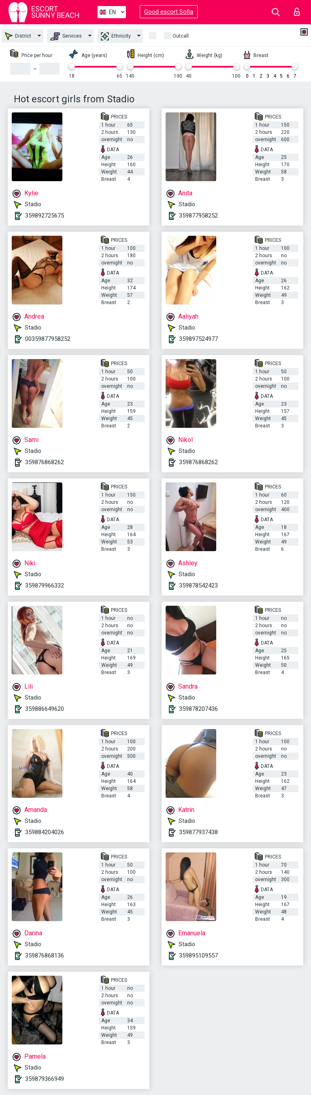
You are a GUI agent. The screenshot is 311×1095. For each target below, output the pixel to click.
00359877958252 (47, 338)
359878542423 (198, 585)
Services (66, 36)
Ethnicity (116, 36)
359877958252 (198, 215)
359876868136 (44, 955)
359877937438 (198, 832)
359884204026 (44, 832)
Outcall (181, 36)
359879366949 (44, 1078)
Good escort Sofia (168, 11)
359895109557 (198, 955)
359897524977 (198, 338)
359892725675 (44, 215)
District (18, 36)
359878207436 (198, 708)
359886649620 (44, 708)
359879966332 (44, 585)
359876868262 (44, 462)
